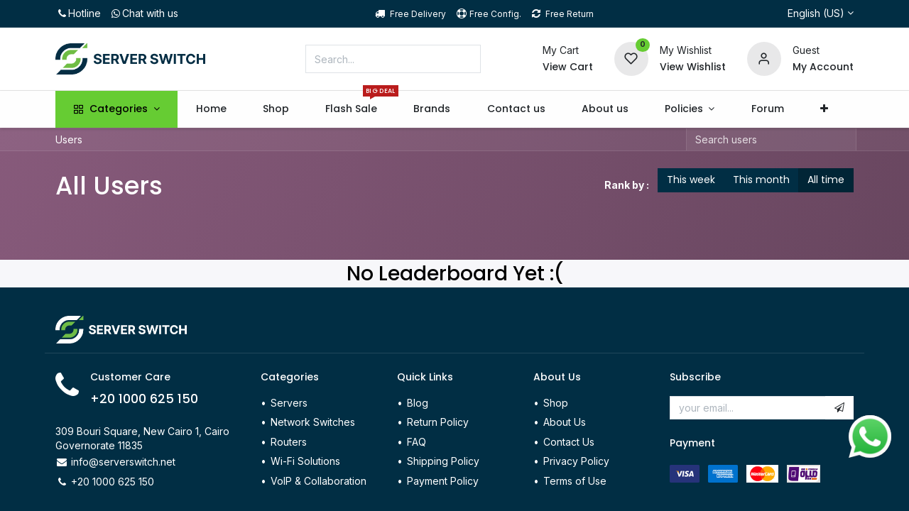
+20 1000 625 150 (144, 398)
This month (761, 179)
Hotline (78, 13)
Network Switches (313, 422)
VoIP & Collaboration (318, 481)
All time (825, 179)
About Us (564, 422)
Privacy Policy (576, 461)
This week (691, 179)
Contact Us (568, 442)
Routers (289, 442)
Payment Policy (443, 481)
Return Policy (439, 422)
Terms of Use (574, 481)
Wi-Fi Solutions (305, 461)
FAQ (416, 442)
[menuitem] (211, 109)
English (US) (816, 13)
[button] (824, 109)
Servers (289, 403)
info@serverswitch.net (123, 462)
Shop (555, 403)
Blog (417, 403)
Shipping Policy (443, 461)
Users (68, 139)
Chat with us (143, 13)
